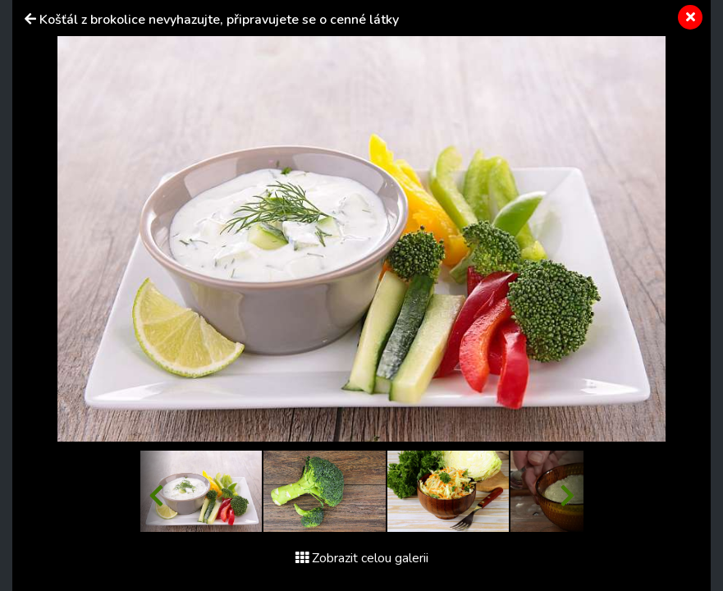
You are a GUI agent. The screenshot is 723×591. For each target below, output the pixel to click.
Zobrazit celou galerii (361, 558)
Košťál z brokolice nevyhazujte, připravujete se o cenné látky (219, 20)
